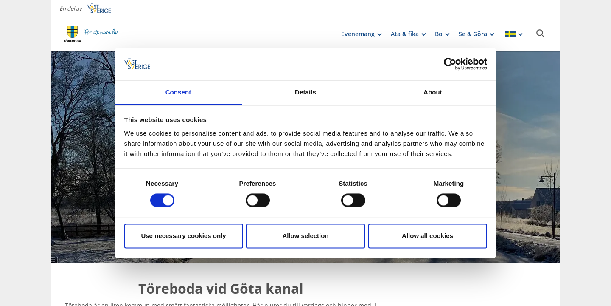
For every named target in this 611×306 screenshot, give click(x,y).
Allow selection (305, 235)
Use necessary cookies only (183, 235)
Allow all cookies (427, 235)
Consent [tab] (178, 92)
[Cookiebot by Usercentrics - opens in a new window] (450, 64)
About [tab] (432, 92)
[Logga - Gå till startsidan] (93, 34)
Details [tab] (305, 92)
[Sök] (540, 33)
